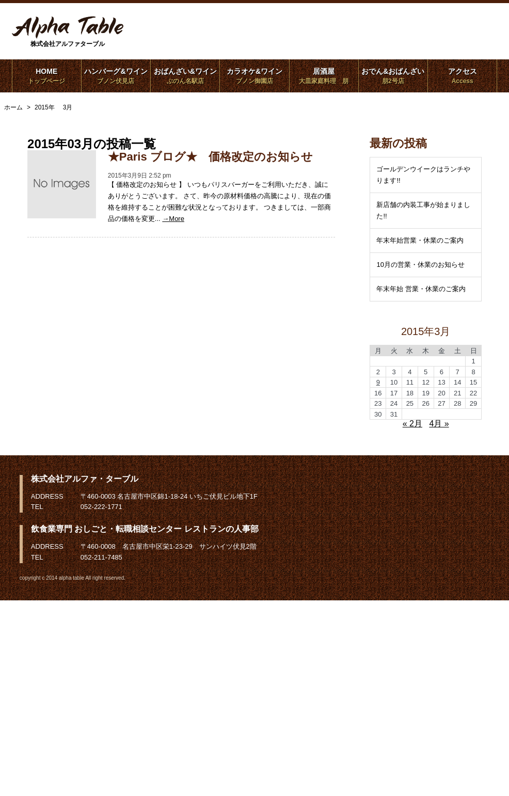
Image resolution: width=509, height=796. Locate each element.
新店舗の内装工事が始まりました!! (423, 210)
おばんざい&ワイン (185, 76)
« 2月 (412, 423)
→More (173, 218)
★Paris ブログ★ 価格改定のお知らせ (210, 156)
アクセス (462, 76)
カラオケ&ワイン (254, 76)
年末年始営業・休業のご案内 (420, 240)
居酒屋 (324, 76)
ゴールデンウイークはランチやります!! (423, 174)
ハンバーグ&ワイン (116, 76)
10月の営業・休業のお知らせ (420, 264)
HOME (46, 76)
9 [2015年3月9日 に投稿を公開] (378, 382)
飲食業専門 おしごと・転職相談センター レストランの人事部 (145, 528)
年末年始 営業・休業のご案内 (421, 289)
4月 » (439, 423)
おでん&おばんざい (393, 76)
